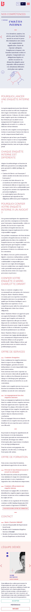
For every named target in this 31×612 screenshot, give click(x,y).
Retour (4, 20)
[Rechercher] (18, 3)
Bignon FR (3, 3)
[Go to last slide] (1, 566)
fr (23, 4)
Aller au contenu (2, 71)
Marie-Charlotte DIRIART (13, 522)
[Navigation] (28, 4)
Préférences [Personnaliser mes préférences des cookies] (15, 605)
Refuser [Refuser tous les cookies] (16, 609)
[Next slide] (29, 566)
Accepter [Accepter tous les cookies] (15, 601)
